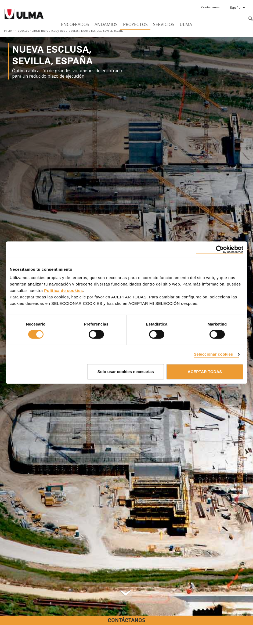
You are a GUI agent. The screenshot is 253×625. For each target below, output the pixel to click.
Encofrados (75, 24)
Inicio (8, 30)
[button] (210, 7)
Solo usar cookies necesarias (125, 371)
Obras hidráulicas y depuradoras (55, 30)
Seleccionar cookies (213, 354)
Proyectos (135, 24)
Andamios (106, 24)
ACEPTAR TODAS (205, 371)
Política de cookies (63, 290)
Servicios (163, 24)
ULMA (186, 24)
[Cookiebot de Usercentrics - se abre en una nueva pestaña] (219, 249)
